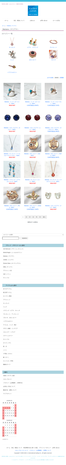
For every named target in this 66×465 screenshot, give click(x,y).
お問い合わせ (42, 20)
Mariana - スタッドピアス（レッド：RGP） (32, 120)
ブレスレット (53, 42)
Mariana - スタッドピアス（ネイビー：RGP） (12, 120)
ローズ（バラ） (7, 343)
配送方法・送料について (9, 390)
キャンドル (6, 277)
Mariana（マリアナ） (12, 25)
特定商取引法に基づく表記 (30, 447)
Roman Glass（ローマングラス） (12, 263)
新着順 (62, 77)
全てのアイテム (7, 289)
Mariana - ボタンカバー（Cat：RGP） (32, 146)
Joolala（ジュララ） (8, 259)
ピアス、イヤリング (32, 42)
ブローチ (53, 55)
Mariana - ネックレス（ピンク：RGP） (32, 172)
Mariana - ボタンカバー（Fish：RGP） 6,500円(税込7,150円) (12, 198)
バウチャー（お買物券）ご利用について (40, 450)
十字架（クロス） (8, 353)
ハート (5, 350)
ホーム (5, 20)
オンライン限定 (7, 296)
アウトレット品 (7, 270)
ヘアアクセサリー (12, 67)
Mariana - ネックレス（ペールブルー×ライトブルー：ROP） (12, 146)
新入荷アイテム (7, 292)
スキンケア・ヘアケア (9, 332)
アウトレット (6, 299)
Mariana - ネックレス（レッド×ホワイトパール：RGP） (53, 172)
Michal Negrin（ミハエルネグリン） (13, 252)
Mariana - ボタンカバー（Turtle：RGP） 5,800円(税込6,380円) (53, 146)
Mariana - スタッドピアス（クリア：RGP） (53, 198)
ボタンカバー (32, 55)
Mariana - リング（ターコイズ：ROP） (12, 94)
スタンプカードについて (21, 450)
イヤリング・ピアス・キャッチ (11, 310)
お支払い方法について (9, 386)
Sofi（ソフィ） (7, 274)
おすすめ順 (50, 77)
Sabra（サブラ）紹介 (9, 375)
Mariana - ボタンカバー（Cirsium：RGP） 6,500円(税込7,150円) (32, 198)
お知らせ (31, 20)
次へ (44, 217)
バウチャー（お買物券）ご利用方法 (12, 382)
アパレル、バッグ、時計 (9, 325)
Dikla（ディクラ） (8, 267)
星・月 (5, 346)
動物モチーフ (6, 364)
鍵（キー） (6, 357)
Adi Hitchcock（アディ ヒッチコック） (13, 249)
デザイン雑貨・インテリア (10, 328)
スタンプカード (7, 379)
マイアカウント (7, 393)
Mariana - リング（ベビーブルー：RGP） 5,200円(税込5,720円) (53, 94)
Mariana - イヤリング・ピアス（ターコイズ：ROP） (12, 172)
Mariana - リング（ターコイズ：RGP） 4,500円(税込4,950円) (32, 94)
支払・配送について (17, 20)
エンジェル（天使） (8, 361)
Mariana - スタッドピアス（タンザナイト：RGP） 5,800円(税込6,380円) (53, 120)
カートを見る (55, 20)
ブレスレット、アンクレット (11, 314)
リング (12, 55)
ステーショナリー (8, 335)
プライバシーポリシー (45, 447)
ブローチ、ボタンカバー (9, 317)
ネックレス (12, 42)
